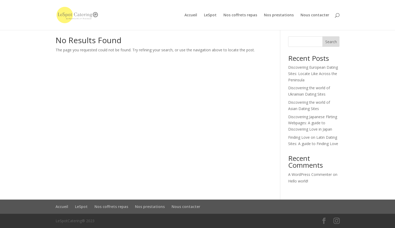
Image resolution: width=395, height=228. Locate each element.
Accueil (190, 15)
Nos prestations (279, 15)
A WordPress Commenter (310, 174)
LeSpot (210, 15)
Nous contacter (315, 15)
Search (331, 41)
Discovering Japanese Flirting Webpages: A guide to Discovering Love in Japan (312, 123)
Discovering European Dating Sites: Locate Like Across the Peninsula (313, 73)
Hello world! (298, 181)
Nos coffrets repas (240, 15)
